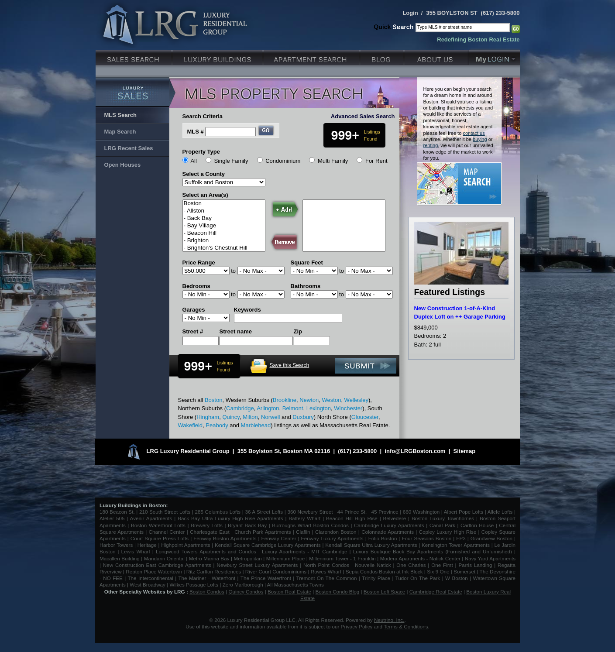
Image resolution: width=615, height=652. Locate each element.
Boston (224, 203)
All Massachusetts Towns (295, 584)
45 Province (385, 512)
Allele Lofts (500, 512)
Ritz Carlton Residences (213, 571)
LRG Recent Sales (128, 148)
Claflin (304, 532)
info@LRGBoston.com (415, 451)
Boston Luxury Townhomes (443, 518)
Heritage (147, 545)
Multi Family (333, 161)
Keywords (247, 309)
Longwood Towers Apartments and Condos (206, 551)
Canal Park (442, 525)
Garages (193, 309)
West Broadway (147, 584)
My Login (494, 56)
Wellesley (356, 400)
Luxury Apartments (312, 56)
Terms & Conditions (406, 626)
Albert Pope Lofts (463, 512)
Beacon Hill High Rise (352, 518)
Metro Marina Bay (209, 558)
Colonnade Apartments (387, 532)
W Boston (457, 578)
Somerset (464, 571)
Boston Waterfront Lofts (158, 525)
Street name (236, 331)
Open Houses (122, 164)
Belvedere (394, 518)
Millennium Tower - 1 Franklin (342, 558)
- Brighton (224, 240)
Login (410, 13)
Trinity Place (377, 578)
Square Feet (307, 262)
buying (480, 139)
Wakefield (190, 425)
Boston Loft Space (384, 591)
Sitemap (465, 451)
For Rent (376, 161)
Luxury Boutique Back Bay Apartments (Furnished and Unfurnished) (432, 551)
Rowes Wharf (326, 571)
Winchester (348, 408)
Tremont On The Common (326, 578)
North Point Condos (326, 565)
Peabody (217, 425)
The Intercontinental (150, 578)
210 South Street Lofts (164, 512)
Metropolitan (248, 558)
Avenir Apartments (151, 518)
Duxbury (302, 417)
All (193, 161)
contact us (473, 133)
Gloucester (364, 417)
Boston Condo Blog (338, 591)
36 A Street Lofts (264, 512)
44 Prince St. (352, 512)
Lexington (318, 408)
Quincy (231, 417)
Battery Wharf (304, 518)
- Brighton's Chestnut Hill (224, 248)
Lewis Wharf (135, 551)
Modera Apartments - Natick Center (420, 558)
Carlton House (477, 525)
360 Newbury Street (310, 512)
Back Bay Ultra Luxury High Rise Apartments (230, 518)
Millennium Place (285, 558)
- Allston (224, 211)
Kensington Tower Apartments (456, 545)
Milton (250, 417)
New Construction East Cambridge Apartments (157, 565)
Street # (192, 331)
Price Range (198, 262)
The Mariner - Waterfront (206, 578)
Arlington (268, 408)
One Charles (411, 565)
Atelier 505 (113, 518)
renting (430, 145)
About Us (437, 56)
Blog (383, 56)
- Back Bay (224, 218)
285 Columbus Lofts (218, 512)
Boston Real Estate (289, 591)
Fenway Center (278, 538)
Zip (298, 331)
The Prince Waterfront (266, 578)
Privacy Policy (357, 626)
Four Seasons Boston (427, 538)
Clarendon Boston (336, 532)
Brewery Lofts (207, 525)
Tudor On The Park (417, 578)
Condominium (282, 161)
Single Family (231, 161)
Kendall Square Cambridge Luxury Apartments (269, 545)
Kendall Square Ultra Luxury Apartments (371, 545)
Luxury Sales (134, 56)
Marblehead (256, 425)
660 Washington (421, 512)
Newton (309, 400)
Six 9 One (438, 571)
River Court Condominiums (275, 571)
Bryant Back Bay (247, 525)
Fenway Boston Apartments (224, 538)
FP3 (461, 538)
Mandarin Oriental (164, 558)
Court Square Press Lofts (160, 538)
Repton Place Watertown (154, 571)
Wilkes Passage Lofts (193, 584)
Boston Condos (206, 591)
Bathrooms (306, 286)
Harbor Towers (116, 545)
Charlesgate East (210, 532)
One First (442, 565)
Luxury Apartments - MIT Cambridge (304, 551)
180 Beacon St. (117, 512)
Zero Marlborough (243, 584)
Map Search (120, 131)
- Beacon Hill (224, 233)
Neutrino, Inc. (389, 620)
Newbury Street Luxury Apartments (257, 565)
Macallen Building (120, 558)
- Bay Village (224, 226)
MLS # (195, 131)
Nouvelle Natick (373, 565)
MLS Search (120, 115)
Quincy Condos (246, 591)
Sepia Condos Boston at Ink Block (384, 571)
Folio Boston (382, 538)
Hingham (207, 417)
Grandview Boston (491, 538)
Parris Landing (475, 565)
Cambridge (240, 408)
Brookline (284, 400)
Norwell (270, 417)
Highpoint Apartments (186, 545)
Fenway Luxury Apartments (332, 538)
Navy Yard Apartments (490, 558)
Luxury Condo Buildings (218, 56)
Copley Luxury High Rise (448, 532)
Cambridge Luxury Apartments (389, 525)
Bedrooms (196, 286)
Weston (331, 400)
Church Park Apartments (262, 532)
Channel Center (167, 532)
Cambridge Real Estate (435, 591)
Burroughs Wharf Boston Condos (310, 525)
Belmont (292, 408)
